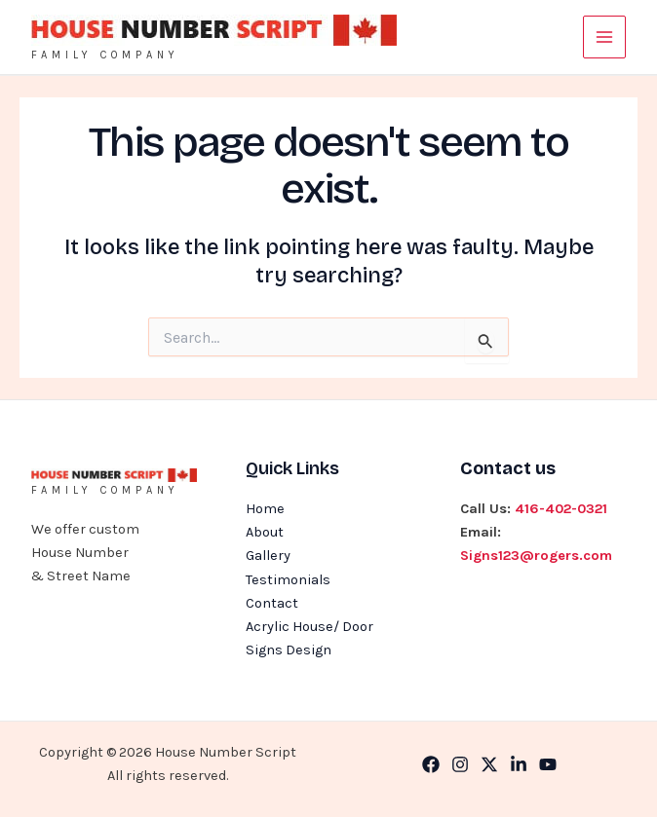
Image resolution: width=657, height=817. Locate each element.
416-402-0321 (561, 509)
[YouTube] (548, 764)
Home (265, 509)
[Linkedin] (518, 764)
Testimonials (288, 580)
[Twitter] (489, 764)
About (265, 532)
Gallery (268, 555)
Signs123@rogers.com (536, 555)
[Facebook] (431, 764)
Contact (272, 603)
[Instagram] (460, 764)
